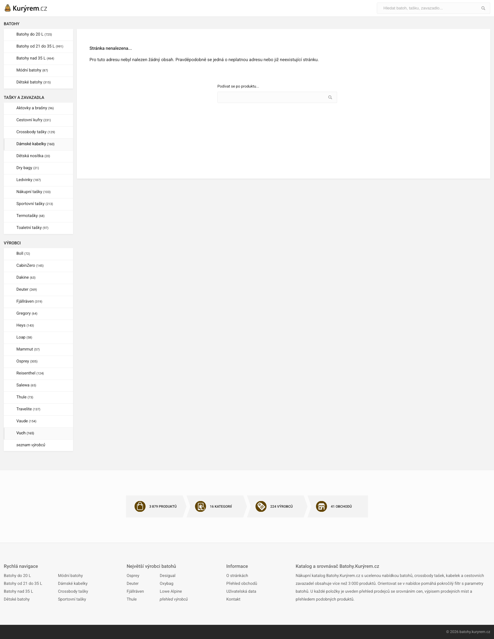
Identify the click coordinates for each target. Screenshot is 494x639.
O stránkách (237, 575)
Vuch (25, 433)
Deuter (26, 289)
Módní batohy (32, 70)
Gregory (26, 313)
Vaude (26, 421)
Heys (25, 325)
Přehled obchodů (241, 583)
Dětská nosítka (33, 156)
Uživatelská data (241, 591)
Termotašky (30, 216)
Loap (24, 337)
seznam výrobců (30, 445)
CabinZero (29, 265)
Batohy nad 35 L (35, 58)
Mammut (28, 349)
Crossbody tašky (35, 132)
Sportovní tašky (34, 204)
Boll (23, 253)
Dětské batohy (33, 82)
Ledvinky (28, 180)
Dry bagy (27, 168)
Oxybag (166, 583)
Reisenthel (30, 373)
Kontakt (233, 599)
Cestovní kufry (33, 120)
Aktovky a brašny (35, 108)
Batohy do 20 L (34, 34)
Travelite (28, 409)
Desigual (167, 575)
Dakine (26, 277)
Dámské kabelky (35, 144)
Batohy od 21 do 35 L (39, 46)
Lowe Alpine (171, 591)
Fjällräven (29, 301)
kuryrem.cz (481, 632)
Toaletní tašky (32, 227)
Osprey (26, 361)
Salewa (26, 385)
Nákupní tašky (33, 192)
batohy (465, 632)
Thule (24, 397)
